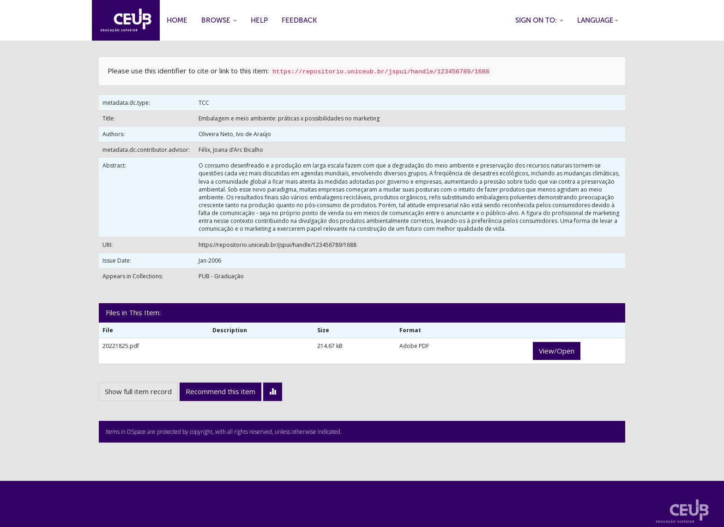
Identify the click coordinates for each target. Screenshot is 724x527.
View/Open (556, 350)
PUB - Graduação (221, 276)
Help (259, 20)
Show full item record (138, 391)
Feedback (299, 20)
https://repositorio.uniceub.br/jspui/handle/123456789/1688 (277, 245)
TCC (204, 103)
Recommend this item (220, 391)
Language (597, 20)
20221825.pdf (121, 346)
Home (177, 20)
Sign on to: (539, 20)
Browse (219, 20)
